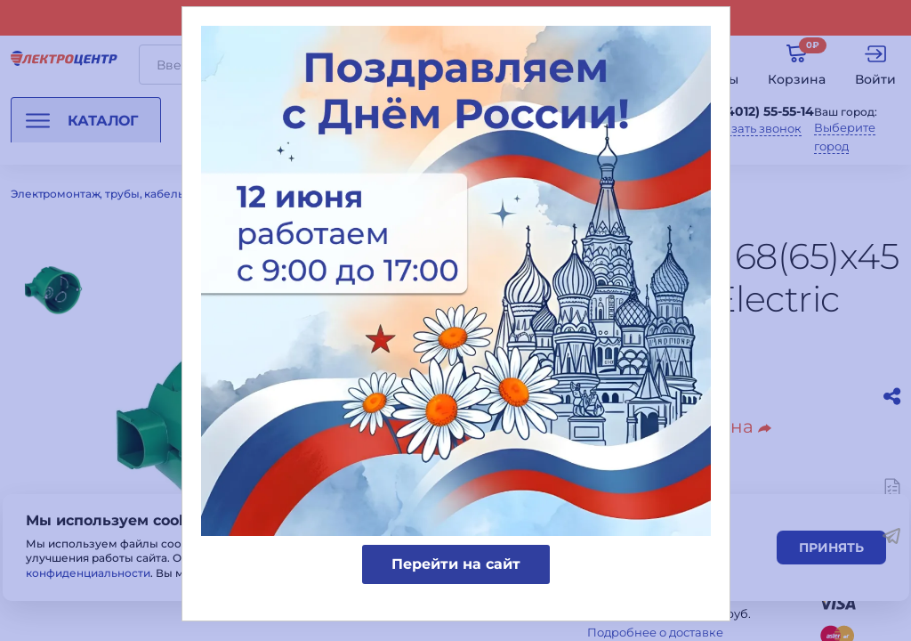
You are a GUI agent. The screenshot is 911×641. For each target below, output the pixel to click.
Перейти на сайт (455, 564)
